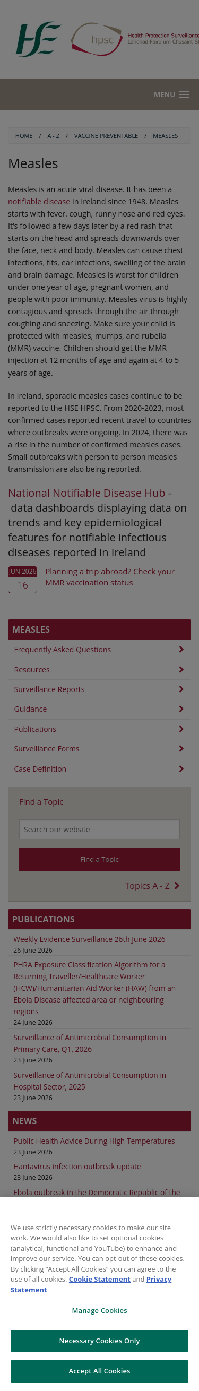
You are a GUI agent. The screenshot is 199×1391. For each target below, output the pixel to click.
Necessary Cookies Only (99, 1340)
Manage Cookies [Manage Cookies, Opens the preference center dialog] (99, 1310)
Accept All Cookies (99, 1371)
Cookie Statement (100, 1279)
